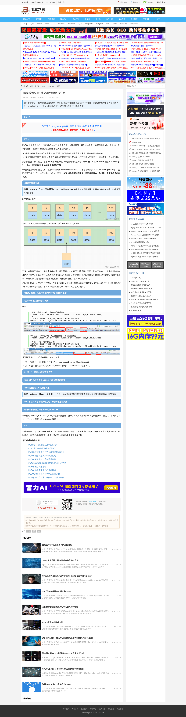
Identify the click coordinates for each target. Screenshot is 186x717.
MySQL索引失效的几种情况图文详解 (44, 474)
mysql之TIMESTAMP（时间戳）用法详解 (147, 149)
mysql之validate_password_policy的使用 (145, 231)
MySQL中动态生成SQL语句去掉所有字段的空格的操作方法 (153, 257)
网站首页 (26, 19)
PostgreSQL (89, 24)
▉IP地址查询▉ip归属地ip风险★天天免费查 (75, 49)
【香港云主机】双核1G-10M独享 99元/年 (146, 49)
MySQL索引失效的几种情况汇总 (42, 456)
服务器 (98, 19)
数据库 (87, 19)
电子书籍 (109, 19)
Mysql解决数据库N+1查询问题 (142, 224)
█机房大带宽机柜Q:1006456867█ (107, 55)
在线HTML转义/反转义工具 (141, 296)
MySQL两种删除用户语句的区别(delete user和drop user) (67, 576)
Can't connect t (137, 142)
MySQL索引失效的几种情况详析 (42, 459)
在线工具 (61, 2)
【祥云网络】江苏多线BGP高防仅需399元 (110, 58)
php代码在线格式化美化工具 (141, 289)
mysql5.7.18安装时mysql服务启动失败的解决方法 (149, 246)
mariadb (39, 24)
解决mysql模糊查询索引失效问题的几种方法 (47, 463)
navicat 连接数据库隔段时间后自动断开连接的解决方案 (151, 249)
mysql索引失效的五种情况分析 (41, 448)
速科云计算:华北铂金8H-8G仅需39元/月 (110, 46)
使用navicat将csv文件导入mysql (56, 684)
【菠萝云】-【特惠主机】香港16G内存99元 (39, 46)
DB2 (53, 24)
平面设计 (146, 19)
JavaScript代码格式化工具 (140, 281)
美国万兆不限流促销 (30, 55)
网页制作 (39, 19)
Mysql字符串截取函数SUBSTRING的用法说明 (149, 153)
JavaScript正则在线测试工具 (141, 303)
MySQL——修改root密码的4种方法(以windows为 (150, 168)
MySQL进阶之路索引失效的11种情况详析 (46, 477)
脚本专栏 (63, 19)
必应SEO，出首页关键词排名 (70, 43)
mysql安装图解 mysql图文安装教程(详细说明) (149, 138)
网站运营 (134, 19)
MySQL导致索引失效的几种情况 (42, 470)
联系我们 (84, 709)
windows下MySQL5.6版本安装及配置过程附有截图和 (152, 146)
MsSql (25, 24)
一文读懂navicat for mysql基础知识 (143, 238)
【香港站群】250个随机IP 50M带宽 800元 (110, 52)
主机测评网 (50, 2)
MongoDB (99, 24)
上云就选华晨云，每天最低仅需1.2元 (144, 61)
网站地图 (102, 709)
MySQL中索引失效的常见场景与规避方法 (46, 452)
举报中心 (136, 2)
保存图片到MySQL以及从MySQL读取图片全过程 (63, 653)
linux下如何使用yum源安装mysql (56, 591)
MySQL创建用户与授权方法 (142, 160)
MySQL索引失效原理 (37, 467)
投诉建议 (111, 709)
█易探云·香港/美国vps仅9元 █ (34, 43)
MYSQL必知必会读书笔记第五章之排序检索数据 (63, 669)
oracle (47, 24)
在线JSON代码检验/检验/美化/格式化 (144, 299)
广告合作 (75, 709)
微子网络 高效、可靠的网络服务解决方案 (74, 58)
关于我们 (66, 709)
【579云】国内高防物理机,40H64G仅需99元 (75, 52)
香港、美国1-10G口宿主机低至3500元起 (146, 52)
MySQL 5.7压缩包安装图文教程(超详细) (145, 253)
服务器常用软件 (37, 2)
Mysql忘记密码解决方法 (140, 242)
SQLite (80, 24)
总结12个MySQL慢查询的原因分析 (57, 545)
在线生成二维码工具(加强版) (141, 307)
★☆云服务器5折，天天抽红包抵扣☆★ (74, 55)
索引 (33, 531)
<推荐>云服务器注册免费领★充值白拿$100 (147, 43)
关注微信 (149, 2)
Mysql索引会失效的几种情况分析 (42, 445)
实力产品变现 (28, 49)
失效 (38, 531)
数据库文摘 (123, 24)
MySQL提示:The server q (141, 157)
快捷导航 (160, 2)
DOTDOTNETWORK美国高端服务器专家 (74, 68)
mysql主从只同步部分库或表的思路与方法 (60, 560)
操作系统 (121, 19)
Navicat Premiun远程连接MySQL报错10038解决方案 (150, 235)
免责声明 (93, 709)
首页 (31, 86)
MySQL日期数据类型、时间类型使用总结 (147, 171)
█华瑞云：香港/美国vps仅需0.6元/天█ (73, 65)
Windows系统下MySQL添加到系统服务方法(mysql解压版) (67, 638)
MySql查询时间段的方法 (52, 622)
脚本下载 (76, 19)
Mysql (32, 24)
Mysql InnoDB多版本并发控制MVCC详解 (146, 228)
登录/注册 (123, 2)
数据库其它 (134, 24)
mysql (28, 531)
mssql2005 (71, 24)
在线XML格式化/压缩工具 (140, 285)
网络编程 (51, 19)
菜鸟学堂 (25, 2)
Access (114, 24)
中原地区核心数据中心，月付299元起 (73, 61)
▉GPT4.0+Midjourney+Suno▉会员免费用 (39, 61)
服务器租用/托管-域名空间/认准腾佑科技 (110, 65)
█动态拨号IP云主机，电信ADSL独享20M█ (39, 58)
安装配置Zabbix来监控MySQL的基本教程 (60, 607)
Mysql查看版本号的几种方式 (143, 164)
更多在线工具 (136, 310)
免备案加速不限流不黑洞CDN (142, 46)
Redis (108, 24)
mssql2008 (61, 24)
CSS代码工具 (136, 278)
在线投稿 (120, 709)
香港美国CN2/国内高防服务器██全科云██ (147, 65)
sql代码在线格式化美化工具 (141, 292)
